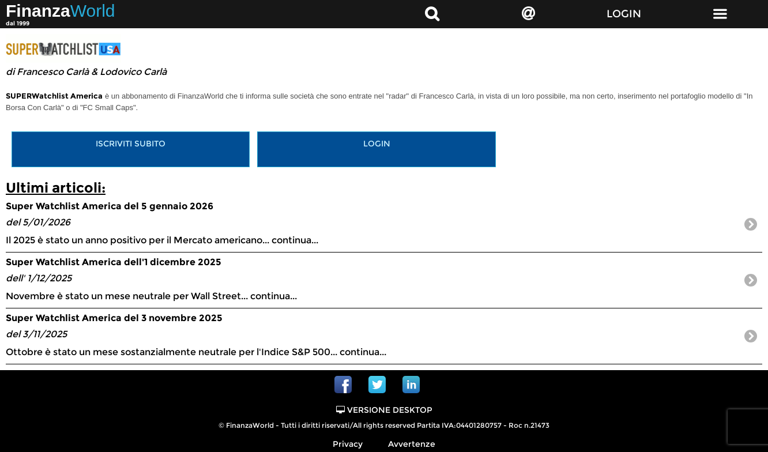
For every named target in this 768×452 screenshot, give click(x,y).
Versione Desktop (384, 410)
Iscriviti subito (130, 143)
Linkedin (411, 384)
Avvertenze (411, 444)
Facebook (343, 384)
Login (376, 143)
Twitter (377, 384)
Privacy (348, 444)
